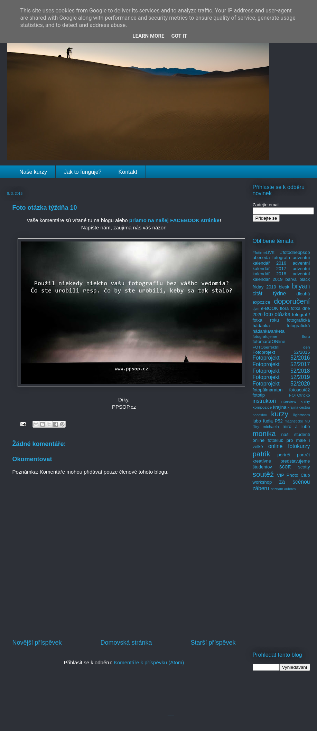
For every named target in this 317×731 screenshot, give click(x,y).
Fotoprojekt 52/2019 (281, 377)
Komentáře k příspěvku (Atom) (149, 662)
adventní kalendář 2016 (281, 260)
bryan (301, 286)
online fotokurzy (289, 446)
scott (285, 466)
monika (264, 433)
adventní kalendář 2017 (281, 265)
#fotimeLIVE (264, 252)
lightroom (301, 414)
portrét (283, 454)
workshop (262, 482)
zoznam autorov (283, 489)
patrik (261, 454)
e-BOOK (269, 308)
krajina (279, 407)
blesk (284, 286)
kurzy (279, 414)
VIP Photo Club (293, 475)
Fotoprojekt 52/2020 (281, 384)
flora (284, 308)
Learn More (148, 36)
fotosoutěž (299, 389)
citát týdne (269, 293)
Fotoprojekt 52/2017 (281, 364)
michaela (271, 426)
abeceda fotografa (271, 257)
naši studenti (295, 434)
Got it (179, 36)
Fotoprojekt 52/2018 (281, 371)
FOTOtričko (299, 395)
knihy (305, 401)
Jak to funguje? (83, 172)
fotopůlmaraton (268, 389)
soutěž (263, 474)
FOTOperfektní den (281, 347)
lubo (257, 421)
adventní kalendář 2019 (281, 276)
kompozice (262, 407)
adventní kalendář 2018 (281, 271)
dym (256, 309)
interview (288, 401)
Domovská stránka (126, 642)
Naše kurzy (33, 172)
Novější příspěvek (37, 642)
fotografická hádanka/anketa (281, 328)
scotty (304, 466)
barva (291, 279)
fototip (259, 395)
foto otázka (277, 314)
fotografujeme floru (281, 336)
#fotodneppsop (295, 252)
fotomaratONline (269, 341)
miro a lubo (296, 426)
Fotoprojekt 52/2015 (281, 352)
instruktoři (264, 401)
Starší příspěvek (212, 642)
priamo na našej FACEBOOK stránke (174, 220)
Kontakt (128, 172)
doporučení (292, 301)
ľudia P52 (273, 421)
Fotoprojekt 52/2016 (281, 358)
